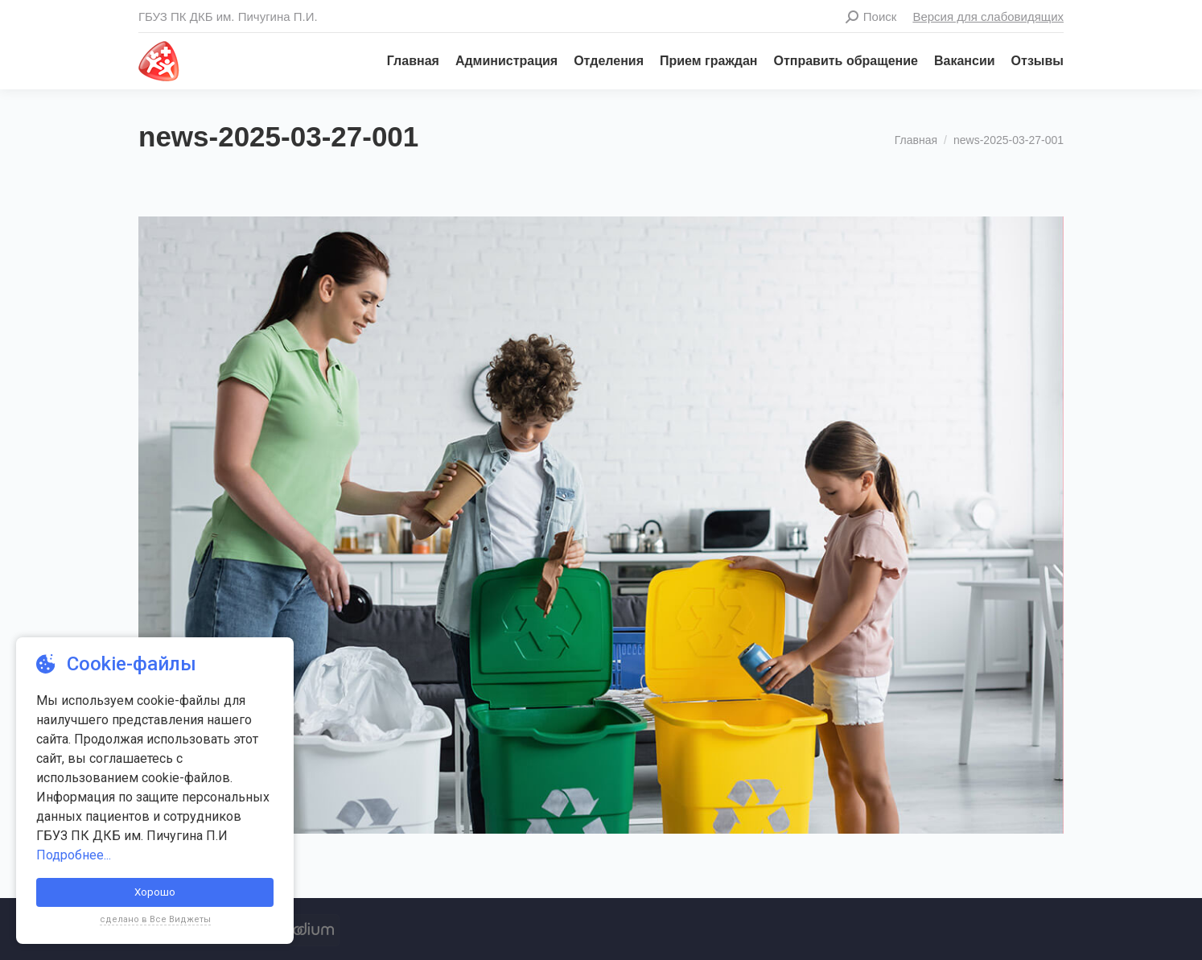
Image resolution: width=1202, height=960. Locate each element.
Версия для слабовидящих (988, 16)
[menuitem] (405, 61)
